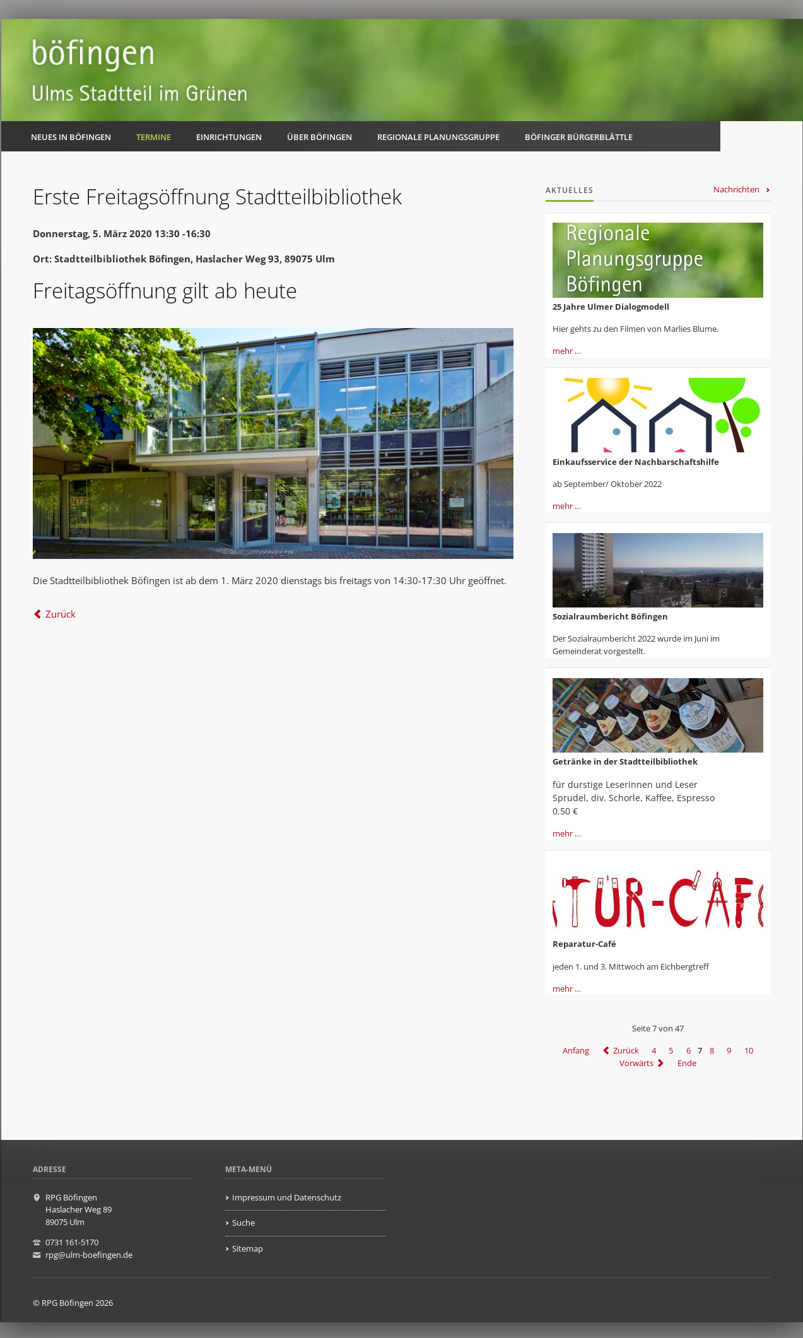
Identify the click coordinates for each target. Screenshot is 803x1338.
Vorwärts (636, 1063)
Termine (153, 137)
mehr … (567, 350)
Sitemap (247, 1248)
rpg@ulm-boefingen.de (88, 1254)
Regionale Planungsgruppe (438, 137)
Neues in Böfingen (71, 137)
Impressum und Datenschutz (286, 1197)
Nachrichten (736, 189)
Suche (243, 1222)
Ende (686, 1063)
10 (748, 1050)
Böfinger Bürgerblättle (579, 137)
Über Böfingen (319, 137)
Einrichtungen (229, 137)
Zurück (60, 613)
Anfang (576, 1050)
